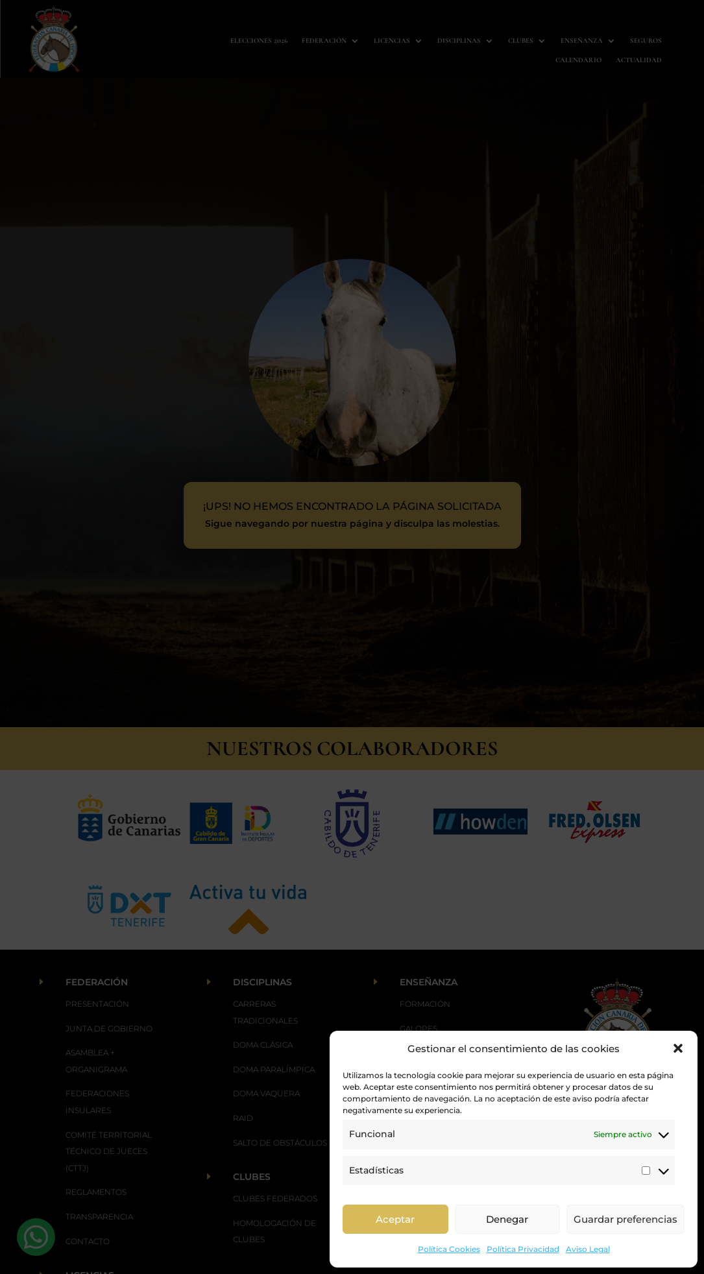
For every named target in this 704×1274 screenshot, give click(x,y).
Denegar (507, 1219)
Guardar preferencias (625, 1219)
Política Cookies (449, 1249)
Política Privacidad (523, 1249)
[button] (678, 1048)
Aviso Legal (588, 1249)
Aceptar (395, 1219)
